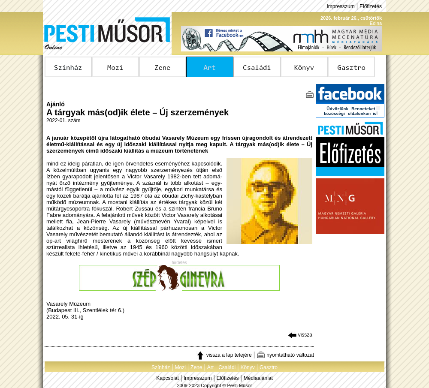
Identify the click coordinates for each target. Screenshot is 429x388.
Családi (227, 367)
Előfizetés (371, 6)
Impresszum (340, 6)
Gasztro (269, 367)
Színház (160, 367)
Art (210, 367)
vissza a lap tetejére (223, 355)
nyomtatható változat (285, 355)
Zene (196, 367)
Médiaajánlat (258, 378)
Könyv (247, 367)
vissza (300, 335)
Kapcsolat (167, 378)
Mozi (180, 367)
